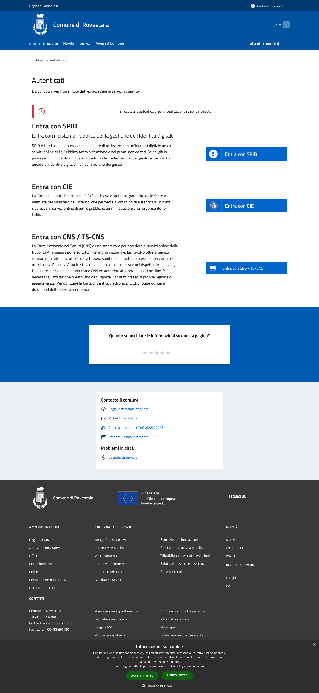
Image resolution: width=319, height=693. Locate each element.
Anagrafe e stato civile (111, 539)
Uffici (33, 555)
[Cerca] (284, 24)
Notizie (231, 539)
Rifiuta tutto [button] (177, 675)
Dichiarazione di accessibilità (181, 635)
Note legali (168, 627)
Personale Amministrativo (48, 579)
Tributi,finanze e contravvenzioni (185, 555)
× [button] (314, 644)
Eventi (231, 585)
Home (39, 60)
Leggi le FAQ (104, 627)
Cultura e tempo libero (111, 547)
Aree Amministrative (45, 547)
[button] (159, 685)
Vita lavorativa (106, 555)
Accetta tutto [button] (142, 675)
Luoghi (231, 577)
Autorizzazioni (171, 571)
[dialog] (159, 666)
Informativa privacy (175, 619)
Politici (34, 571)
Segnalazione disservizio (113, 619)
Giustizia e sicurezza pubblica (182, 547)
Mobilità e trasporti (109, 579)
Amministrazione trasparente (182, 611)
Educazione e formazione (179, 539)
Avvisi (230, 555)
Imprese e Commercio (111, 563)
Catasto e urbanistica (111, 571)
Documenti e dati (42, 587)
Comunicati (234, 547)
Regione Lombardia (43, 5)
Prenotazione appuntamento (116, 611)
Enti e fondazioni (41, 563)
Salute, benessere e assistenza (183, 563)
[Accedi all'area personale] (267, 6)
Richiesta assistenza (110, 635)
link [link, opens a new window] (202, 666)
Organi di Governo (42, 539)
